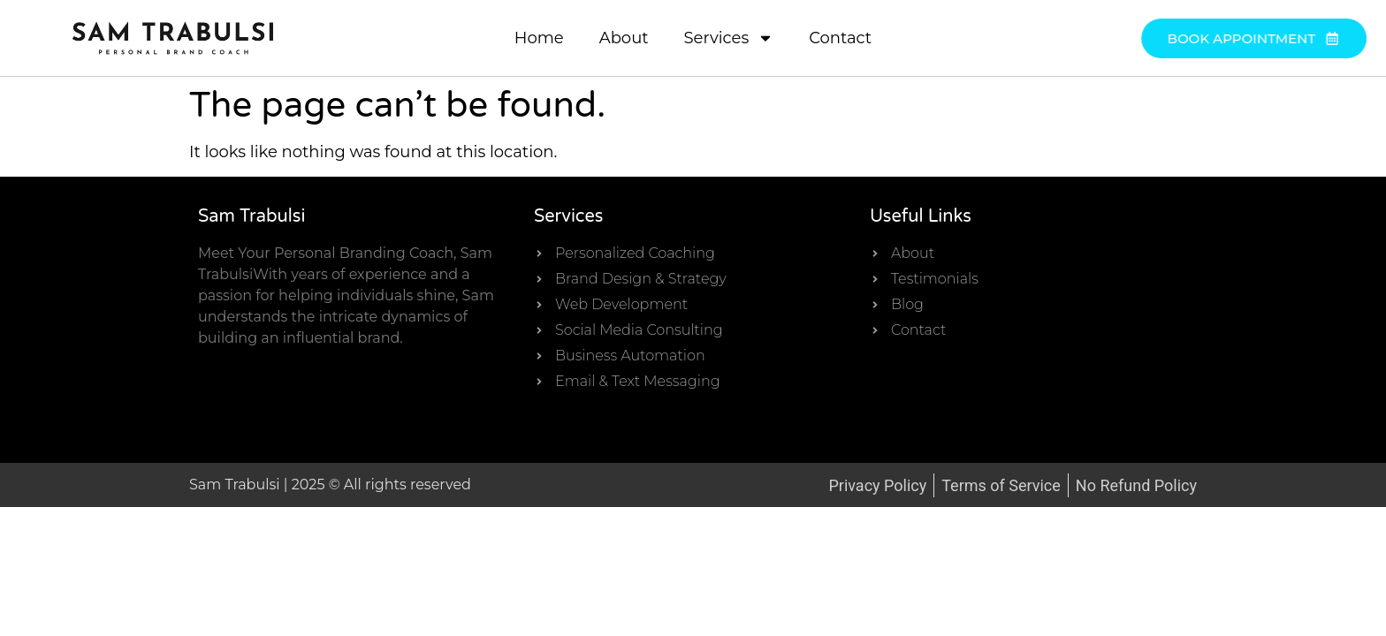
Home (539, 38)
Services (729, 38)
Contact (840, 38)
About (624, 38)
